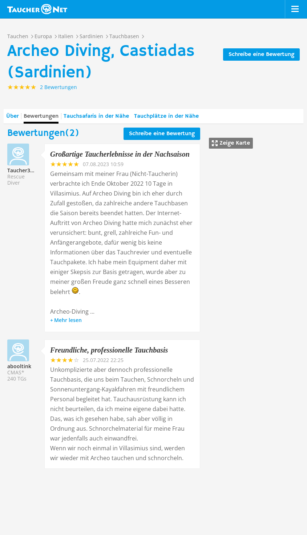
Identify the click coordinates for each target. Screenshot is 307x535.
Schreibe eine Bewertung (261, 54)
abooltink (19, 366)
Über (12, 116)
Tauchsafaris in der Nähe (96, 116)
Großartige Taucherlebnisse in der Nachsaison (120, 154)
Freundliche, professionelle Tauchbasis (109, 350)
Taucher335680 (26, 170)
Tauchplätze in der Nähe (166, 116)
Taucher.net (37, 9)
